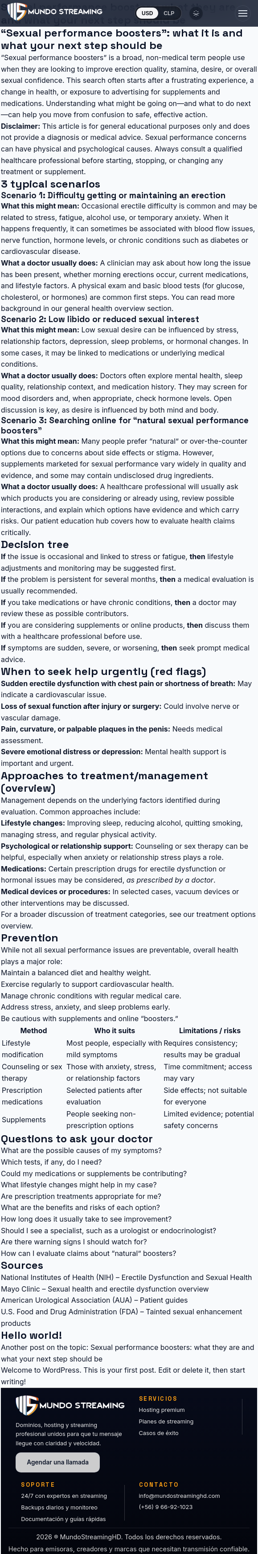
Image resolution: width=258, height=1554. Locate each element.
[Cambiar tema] (196, 13)
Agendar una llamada (58, 1462)
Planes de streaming (166, 1421)
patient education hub (72, 520)
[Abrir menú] (243, 13)
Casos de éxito (159, 1433)
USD (147, 13)
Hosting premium (162, 1410)
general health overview (104, 308)
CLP (169, 13)
